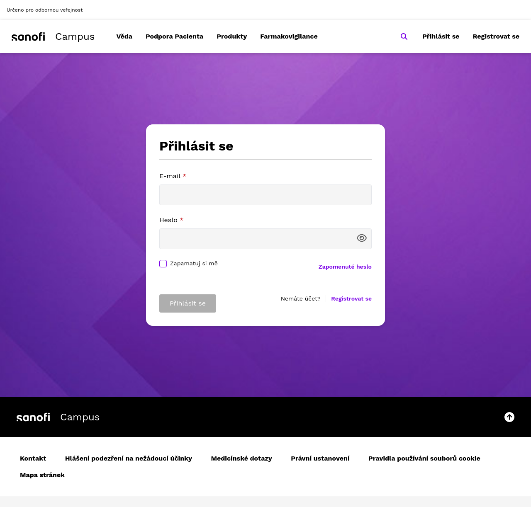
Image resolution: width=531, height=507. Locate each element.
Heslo (171, 220)
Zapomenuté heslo (345, 266)
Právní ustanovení (320, 458)
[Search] (404, 36)
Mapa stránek (42, 475)
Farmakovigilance (289, 36)
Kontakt (33, 458)
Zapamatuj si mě (194, 263)
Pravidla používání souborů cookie (424, 458)
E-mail (172, 176)
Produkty (232, 36)
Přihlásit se (440, 36)
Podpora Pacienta (174, 36)
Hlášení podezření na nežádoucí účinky (128, 458)
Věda (124, 36)
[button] (509, 417)
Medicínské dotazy (241, 458)
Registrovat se (496, 36)
